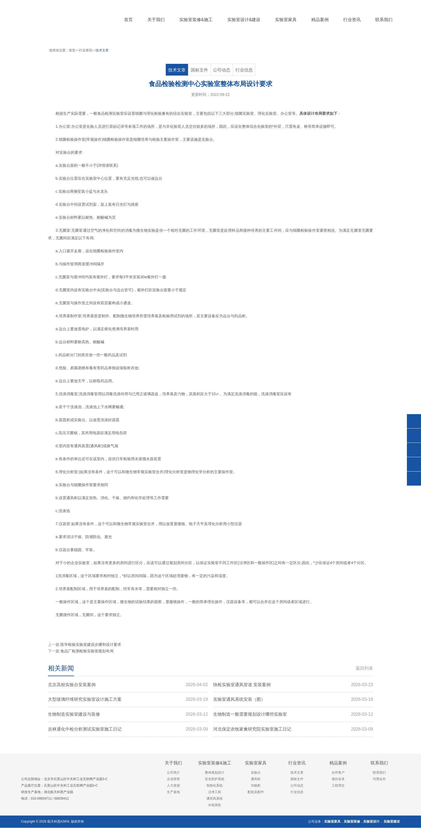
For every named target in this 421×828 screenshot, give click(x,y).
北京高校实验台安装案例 (128, 685)
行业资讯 (85, 50)
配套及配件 (256, 792)
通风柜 (96, 446)
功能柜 (256, 786)
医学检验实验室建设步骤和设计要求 (90, 644)
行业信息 (244, 70)
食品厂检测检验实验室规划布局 (87, 651)
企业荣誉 (173, 779)
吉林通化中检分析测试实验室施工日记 (128, 729)
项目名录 (338, 779)
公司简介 (173, 773)
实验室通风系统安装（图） (293, 699)
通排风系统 (214, 799)
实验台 (207, 139)
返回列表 (364, 668)
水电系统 (214, 805)
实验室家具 (256, 763)
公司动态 (222, 70)
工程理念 (338, 786)
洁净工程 (214, 792)
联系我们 (379, 763)
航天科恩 (53, 822)
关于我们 (173, 763)
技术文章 (102, 50)
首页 (128, 19)
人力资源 (173, 786)
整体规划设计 (214, 773)
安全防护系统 (214, 779)
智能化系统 (214, 786)
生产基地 (173, 792)
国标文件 (199, 70)
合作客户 (338, 773)
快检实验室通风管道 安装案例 (293, 685)
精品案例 (338, 763)
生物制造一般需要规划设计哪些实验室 (293, 714)
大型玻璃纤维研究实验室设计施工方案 (128, 699)
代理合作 (379, 779)
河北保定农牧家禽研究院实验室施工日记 (293, 729)
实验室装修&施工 (214, 763)
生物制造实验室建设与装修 (128, 714)
